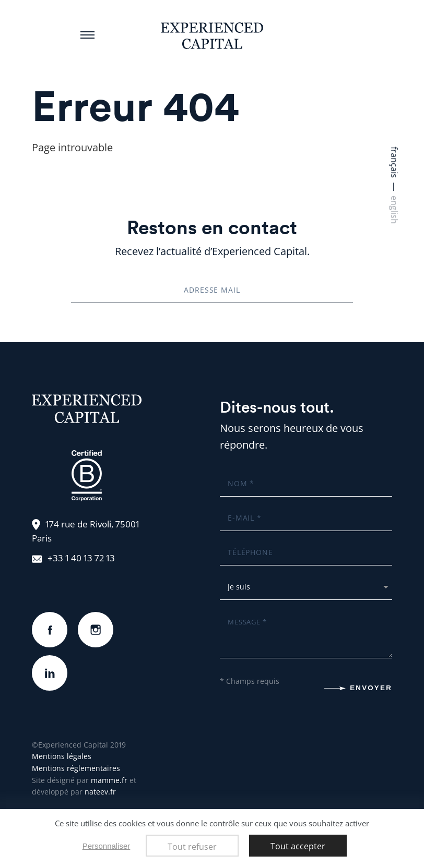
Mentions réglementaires (76, 768)
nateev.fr (100, 792)
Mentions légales (61, 756)
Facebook (49, 620)
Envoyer (371, 688)
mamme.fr (109, 780)
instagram (95, 620)
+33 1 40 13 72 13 (81, 558)
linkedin (49, 663)
